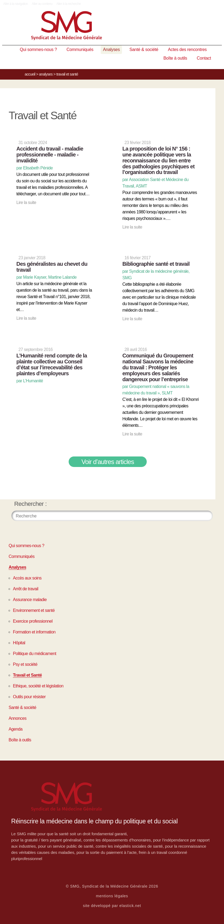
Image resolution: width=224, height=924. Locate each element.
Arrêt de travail (25, 589)
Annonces (17, 718)
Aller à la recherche (68, 4)
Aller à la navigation (15, 4)
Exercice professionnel (32, 621)
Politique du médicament (34, 653)
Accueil (30, 74)
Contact (204, 58)
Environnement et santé (34, 610)
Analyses (111, 49)
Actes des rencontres (187, 49)
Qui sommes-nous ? (38, 49)
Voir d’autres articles (108, 461)
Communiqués (79, 49)
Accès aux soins (27, 578)
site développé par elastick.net (112, 905)
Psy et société (25, 664)
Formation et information (34, 632)
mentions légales (112, 896)
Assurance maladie (30, 599)
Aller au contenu (42, 4)
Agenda (15, 729)
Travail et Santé (27, 675)
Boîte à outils (175, 58)
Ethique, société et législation (38, 686)
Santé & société (144, 49)
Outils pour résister (29, 696)
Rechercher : (30, 503)
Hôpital (19, 642)
